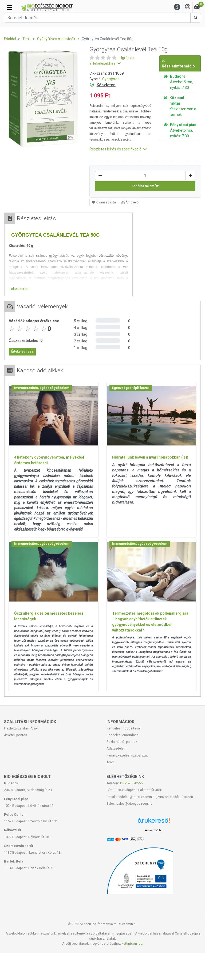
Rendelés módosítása (123, 728)
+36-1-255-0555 (131, 783)
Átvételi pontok (15, 735)
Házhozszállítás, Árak (20, 728)
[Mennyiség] (145, 175)
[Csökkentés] (100, 175)
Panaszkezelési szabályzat (127, 755)
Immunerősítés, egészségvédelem (41, 388)
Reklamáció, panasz (122, 742)
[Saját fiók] (187, 7)
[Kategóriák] (9, 7)
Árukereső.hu (153, 830)
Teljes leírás (19, 288)
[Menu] (177, 7)
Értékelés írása (22, 351)
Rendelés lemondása (123, 735)
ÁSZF (111, 762)
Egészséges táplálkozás (130, 388)
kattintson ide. (132, 943)
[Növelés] (190, 175)
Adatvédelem (117, 748)
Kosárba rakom (145, 186)
